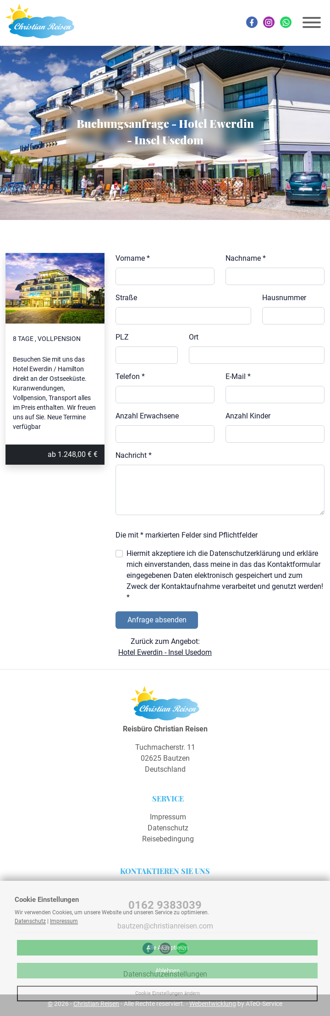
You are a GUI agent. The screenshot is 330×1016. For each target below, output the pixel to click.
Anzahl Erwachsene (147, 416)
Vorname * (133, 258)
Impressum (168, 817)
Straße (126, 297)
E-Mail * (238, 376)
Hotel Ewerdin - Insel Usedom (165, 652)
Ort (193, 337)
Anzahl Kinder (248, 416)
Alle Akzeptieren (167, 947)
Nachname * (246, 258)
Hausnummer (284, 297)
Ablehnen (167, 970)
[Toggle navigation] (311, 22)
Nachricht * (134, 455)
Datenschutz (168, 828)
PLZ (122, 337)
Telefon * (130, 376)
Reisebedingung (168, 839)
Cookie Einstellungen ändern (167, 993)
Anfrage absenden (157, 619)
